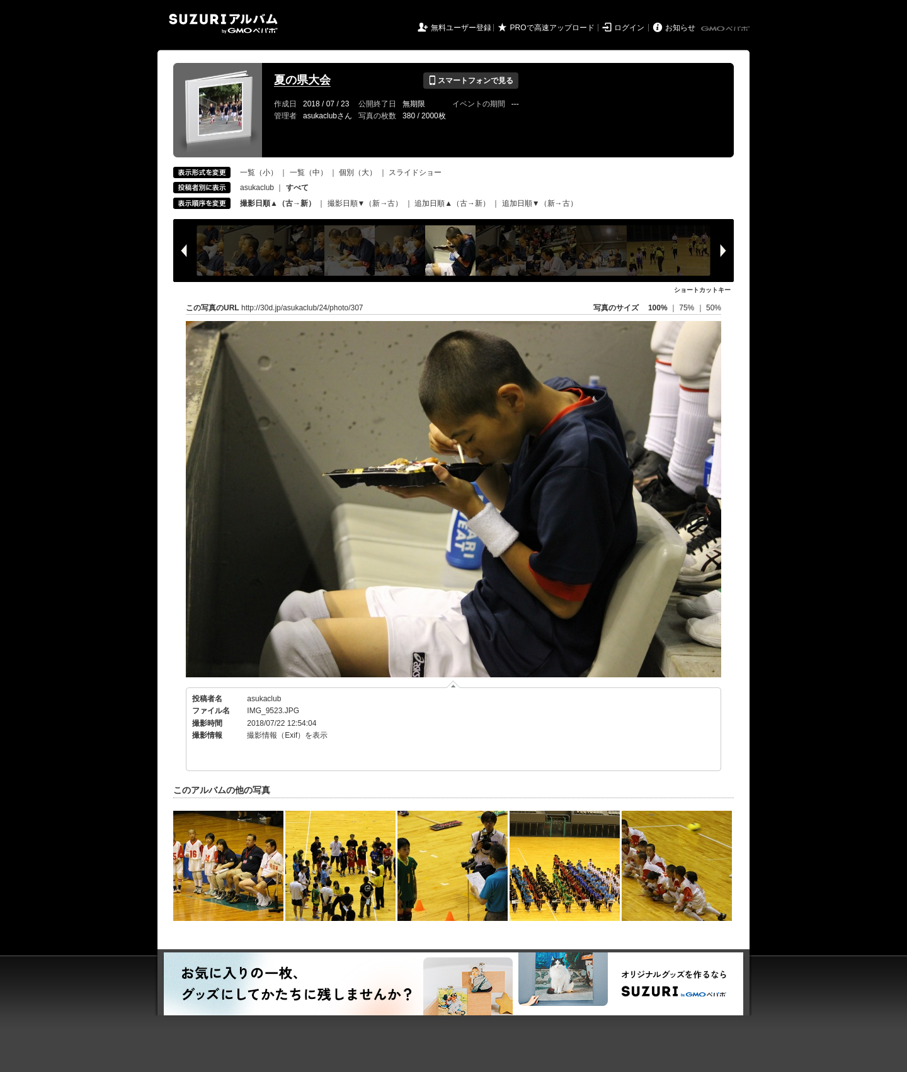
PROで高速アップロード (552, 27)
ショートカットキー (702, 289)
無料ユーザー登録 (461, 27)
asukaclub (257, 187)
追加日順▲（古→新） (452, 203)
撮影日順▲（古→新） (278, 203)
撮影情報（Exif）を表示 (287, 735)
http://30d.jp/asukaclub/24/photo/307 (302, 307)
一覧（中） (309, 172)
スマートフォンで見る (470, 80)
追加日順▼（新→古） (540, 203)
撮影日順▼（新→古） (365, 203)
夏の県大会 (302, 80)
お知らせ (680, 27)
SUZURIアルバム (223, 23)
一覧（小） (259, 172)
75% (687, 307)
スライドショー (415, 172)
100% (658, 307)
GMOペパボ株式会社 (726, 29)
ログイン (629, 27)
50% (713, 307)
